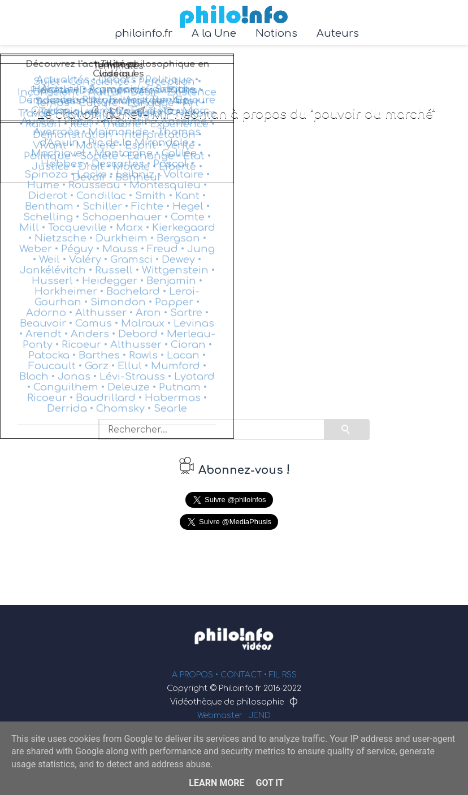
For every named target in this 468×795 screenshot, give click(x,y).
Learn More (216, 782)
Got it (269, 782)
